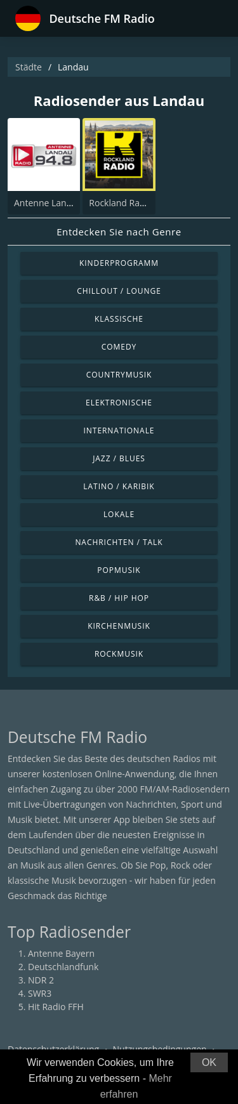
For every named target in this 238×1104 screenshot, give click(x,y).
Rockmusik (119, 653)
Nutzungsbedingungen (160, 1049)
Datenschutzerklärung (53, 1049)
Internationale (119, 430)
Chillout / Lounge (119, 291)
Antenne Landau (48, 203)
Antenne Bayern (61, 953)
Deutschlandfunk (63, 967)
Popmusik (118, 570)
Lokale (119, 514)
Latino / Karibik (118, 486)
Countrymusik (119, 374)
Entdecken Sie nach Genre (119, 231)
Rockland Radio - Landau (140, 203)
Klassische (119, 318)
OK (209, 1062)
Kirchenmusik (119, 626)
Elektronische (119, 402)
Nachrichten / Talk (118, 542)
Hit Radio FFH (56, 1007)
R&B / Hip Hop (119, 598)
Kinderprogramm (119, 263)
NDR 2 (41, 980)
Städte (28, 67)
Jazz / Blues (119, 458)
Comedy (119, 346)
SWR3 (39, 993)
